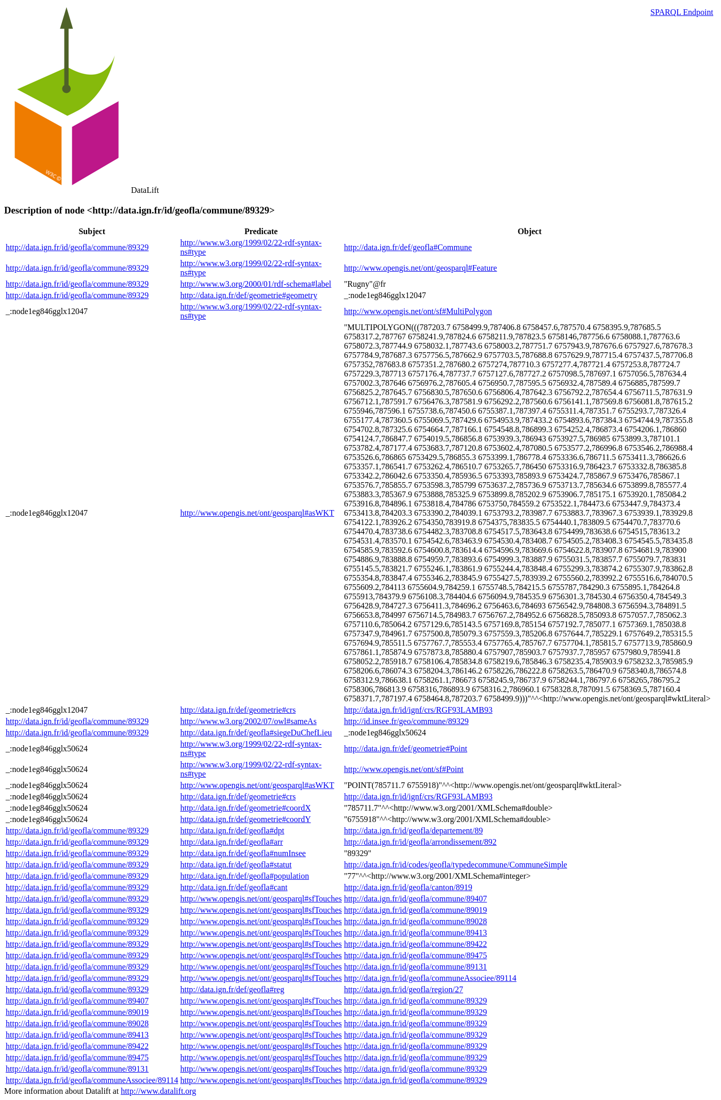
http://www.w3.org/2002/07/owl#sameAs (248, 721)
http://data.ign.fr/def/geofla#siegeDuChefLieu (256, 732)
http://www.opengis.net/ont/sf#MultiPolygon (418, 311)
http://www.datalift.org (158, 1091)
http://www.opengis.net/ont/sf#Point (404, 769)
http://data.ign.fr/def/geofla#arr (231, 842)
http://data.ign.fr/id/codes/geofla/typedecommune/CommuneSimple (455, 864)
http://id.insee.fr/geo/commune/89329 (406, 721)
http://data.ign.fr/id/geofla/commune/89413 (415, 932)
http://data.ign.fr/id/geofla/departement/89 (413, 830)
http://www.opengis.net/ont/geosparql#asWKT (257, 512)
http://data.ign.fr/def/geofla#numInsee (242, 853)
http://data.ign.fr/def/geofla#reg (232, 989)
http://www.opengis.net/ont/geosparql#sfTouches (260, 898)
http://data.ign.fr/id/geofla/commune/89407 (415, 898)
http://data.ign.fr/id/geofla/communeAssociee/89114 (430, 978)
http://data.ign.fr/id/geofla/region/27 (403, 989)
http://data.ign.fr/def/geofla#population (244, 876)
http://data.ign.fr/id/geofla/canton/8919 (408, 887)
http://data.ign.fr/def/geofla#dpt (232, 830)
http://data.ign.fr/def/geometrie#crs (238, 709)
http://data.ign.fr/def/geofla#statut (235, 864)
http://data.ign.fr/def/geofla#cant (233, 887)
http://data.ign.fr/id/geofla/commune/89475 (415, 955)
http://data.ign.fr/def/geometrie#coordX (245, 807)
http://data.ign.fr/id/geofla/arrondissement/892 (420, 842)
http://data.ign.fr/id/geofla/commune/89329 (77, 247)
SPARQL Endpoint (681, 12)
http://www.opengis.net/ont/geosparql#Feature (420, 268)
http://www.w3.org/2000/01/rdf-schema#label (255, 284)
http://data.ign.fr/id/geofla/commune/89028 (415, 921)
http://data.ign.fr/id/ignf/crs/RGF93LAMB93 (418, 709)
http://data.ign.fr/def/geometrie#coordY (245, 819)
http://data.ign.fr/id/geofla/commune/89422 (415, 944)
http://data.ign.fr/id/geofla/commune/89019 (415, 910)
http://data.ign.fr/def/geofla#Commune (408, 247)
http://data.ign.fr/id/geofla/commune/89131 (415, 966)
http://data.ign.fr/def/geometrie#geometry (248, 295)
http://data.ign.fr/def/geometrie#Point (405, 748)
